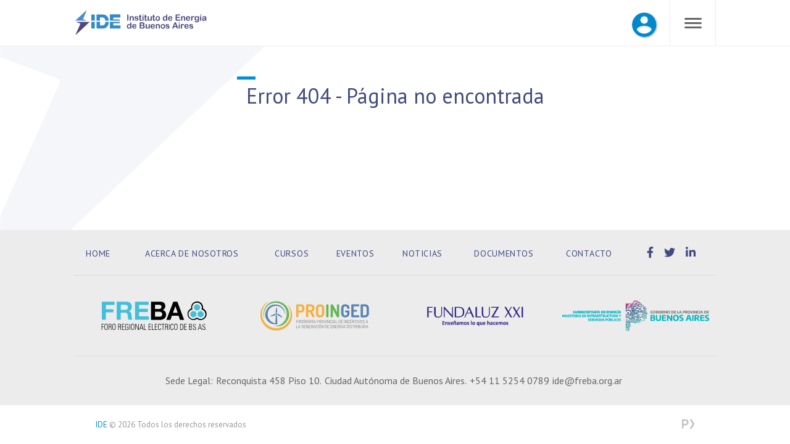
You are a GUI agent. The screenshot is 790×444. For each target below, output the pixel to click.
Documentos (503, 253)
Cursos (292, 253)
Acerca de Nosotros (192, 253)
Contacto (589, 253)
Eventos (355, 253)
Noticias (422, 253)
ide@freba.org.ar (587, 380)
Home (98, 253)
